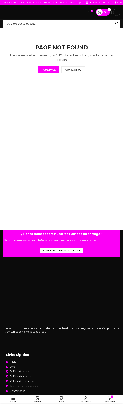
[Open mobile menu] (117, 12)
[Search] (61, 24)
